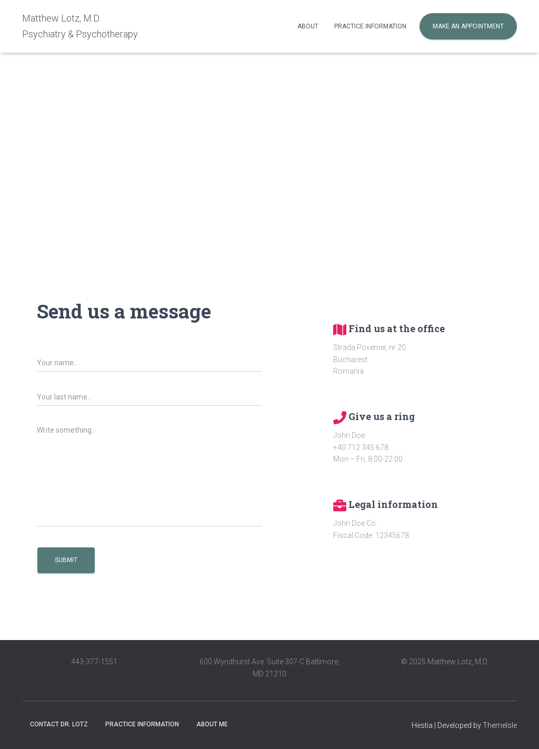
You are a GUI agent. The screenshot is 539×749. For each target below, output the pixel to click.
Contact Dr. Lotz (59, 724)
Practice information (370, 26)
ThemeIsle (500, 725)
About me (212, 724)
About (307, 26)
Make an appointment (468, 26)
